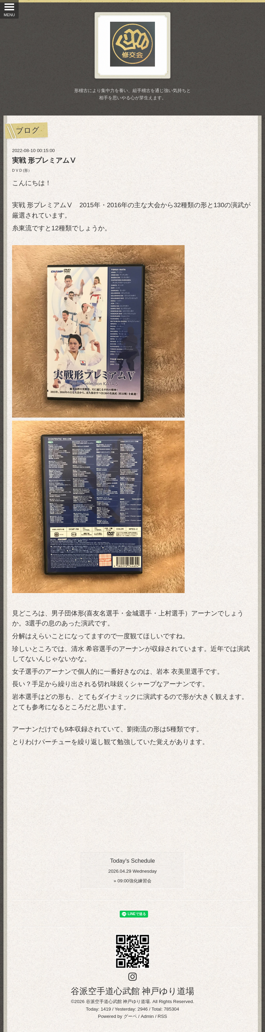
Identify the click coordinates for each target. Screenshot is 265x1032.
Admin (147, 1016)
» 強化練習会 (132, 880)
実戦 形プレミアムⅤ (44, 160)
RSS (162, 1016)
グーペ (130, 1016)
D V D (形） (22, 170)
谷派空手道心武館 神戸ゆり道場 (133, 991)
